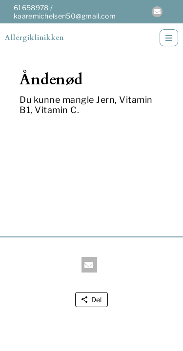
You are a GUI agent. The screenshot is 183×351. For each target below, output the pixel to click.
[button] (157, 11)
